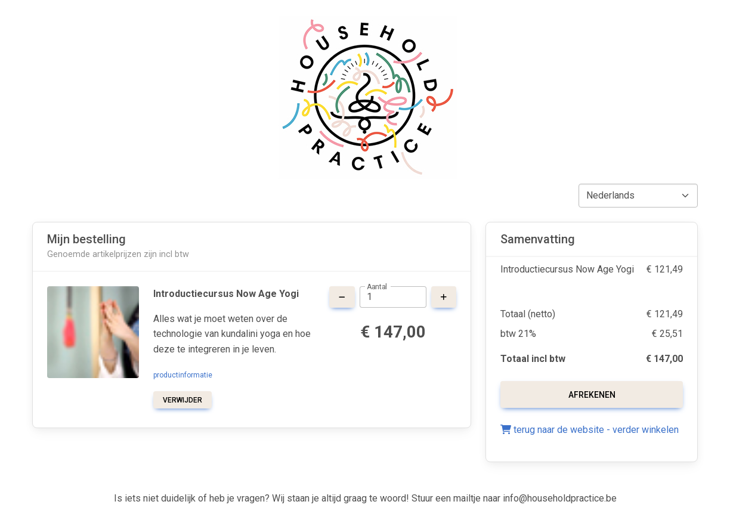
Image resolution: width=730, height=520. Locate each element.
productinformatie (182, 375)
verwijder (182, 400)
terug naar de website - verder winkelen (589, 429)
